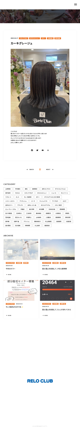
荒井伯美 (57, 38)
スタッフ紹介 (58, 207)
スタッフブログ (23, 38)
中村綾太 (17, 191)
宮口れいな (18, 219)
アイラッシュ (23, 203)
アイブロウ (55, 203)
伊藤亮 (67, 215)
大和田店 (50, 38)
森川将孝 (31, 211)
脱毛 (26, 191)
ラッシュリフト (43, 203)
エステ (64, 203)
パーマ (33, 203)
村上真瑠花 (48, 223)
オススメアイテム (45, 207)
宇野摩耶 (27, 227)
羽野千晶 (16, 223)
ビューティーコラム (10, 211)
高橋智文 (48, 215)
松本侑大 (19, 215)
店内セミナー (9, 207)
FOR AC (17, 195)
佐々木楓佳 (8, 215)
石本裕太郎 (52, 211)
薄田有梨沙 (37, 223)
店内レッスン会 (32, 207)
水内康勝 (41, 211)
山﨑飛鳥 (8, 191)
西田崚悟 (62, 211)
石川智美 (17, 227)
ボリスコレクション (60, 191)
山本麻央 (38, 219)
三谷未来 (28, 215)
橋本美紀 (38, 215)
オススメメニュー (34, 38)
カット (17, 199)
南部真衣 (47, 227)
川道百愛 (68, 223)
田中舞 (7, 223)
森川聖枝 (8, 227)
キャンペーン (64, 195)
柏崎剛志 (34, 191)
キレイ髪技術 (27, 199)
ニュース (53, 195)
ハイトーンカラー (10, 203)
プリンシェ (26, 223)
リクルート (8, 199)
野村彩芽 (67, 219)
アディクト (20, 207)
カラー (43, 38)
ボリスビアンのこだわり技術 (52, 199)
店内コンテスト (46, 191)
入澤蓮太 (48, 219)
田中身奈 (8, 195)
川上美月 (37, 227)
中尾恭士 (28, 219)
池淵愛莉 (58, 223)
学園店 (22, 211)
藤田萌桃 (58, 219)
